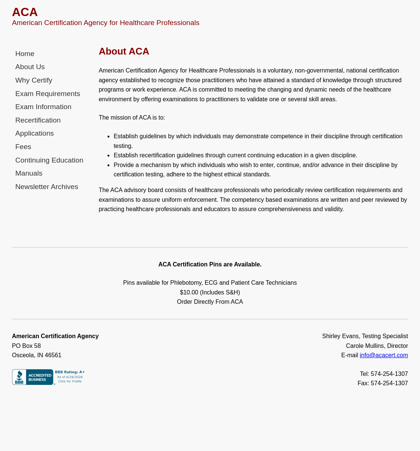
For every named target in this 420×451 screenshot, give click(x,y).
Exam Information (43, 107)
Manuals (29, 173)
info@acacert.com (384, 355)
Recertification (38, 120)
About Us (30, 67)
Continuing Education (49, 160)
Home (24, 54)
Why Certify (33, 80)
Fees (23, 147)
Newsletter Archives (46, 187)
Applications (34, 133)
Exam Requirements (47, 94)
